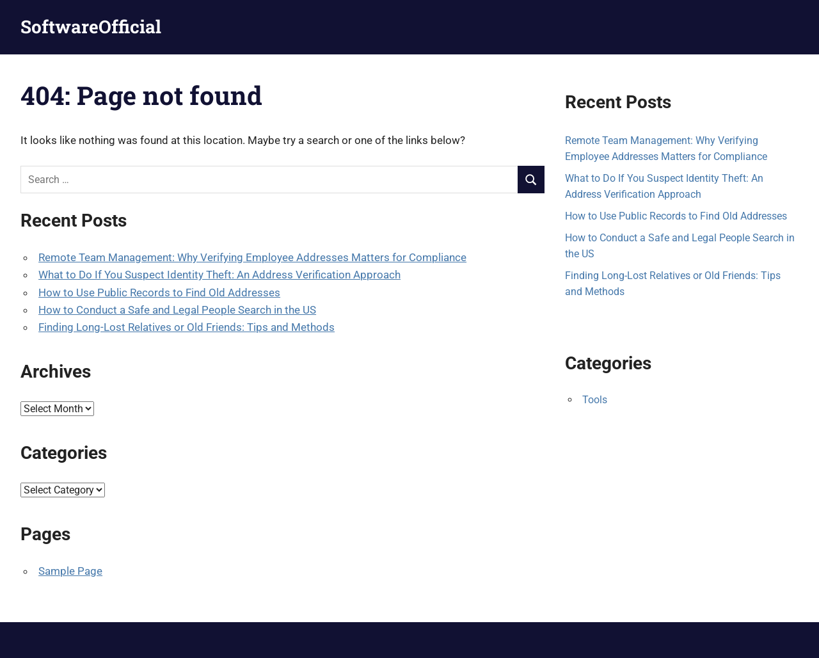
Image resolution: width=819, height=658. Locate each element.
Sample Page (70, 571)
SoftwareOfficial (90, 26)
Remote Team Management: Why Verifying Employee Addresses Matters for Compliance (252, 257)
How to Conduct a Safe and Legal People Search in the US (177, 309)
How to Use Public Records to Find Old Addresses (159, 292)
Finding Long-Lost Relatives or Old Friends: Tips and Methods (186, 327)
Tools (594, 400)
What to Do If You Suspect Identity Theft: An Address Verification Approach (219, 274)
